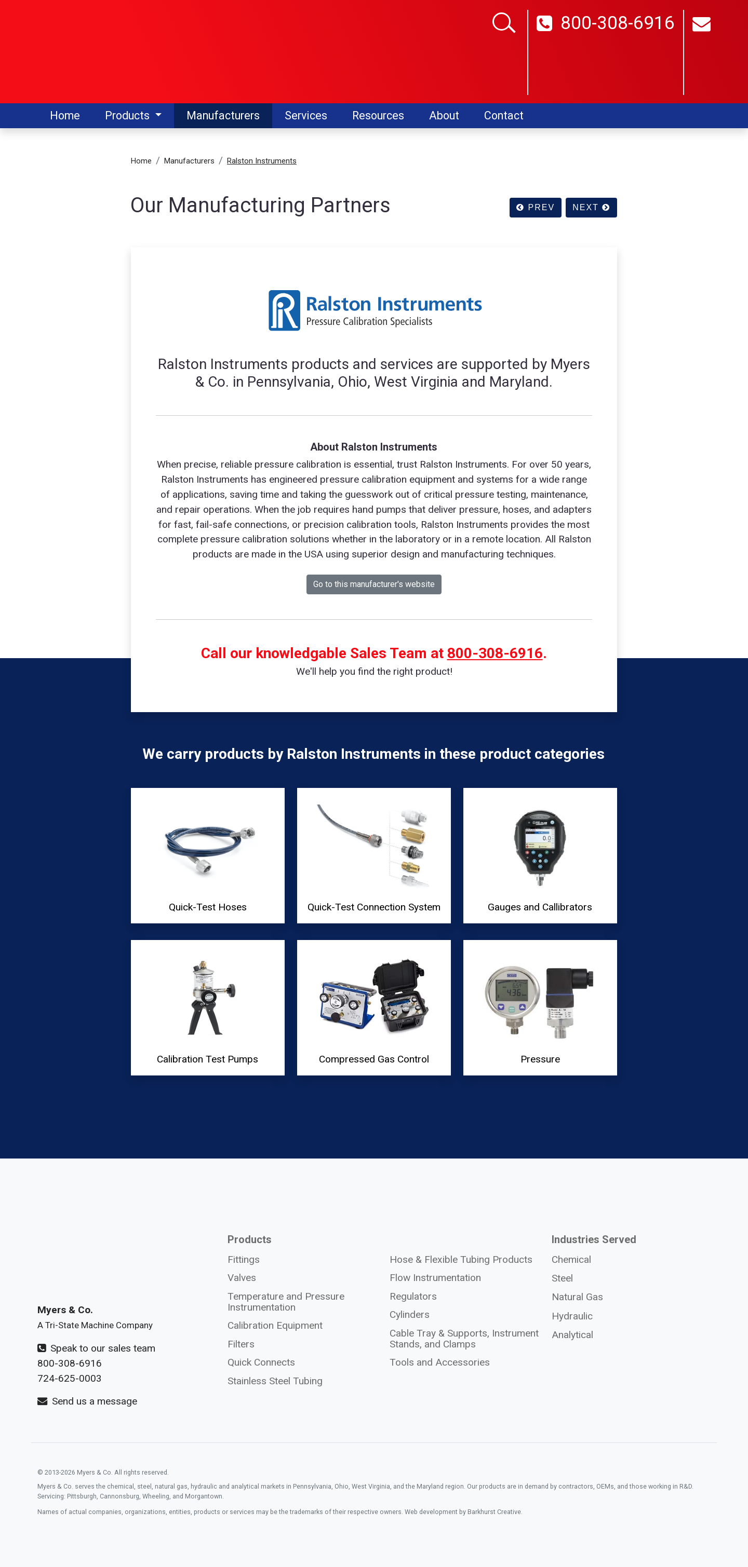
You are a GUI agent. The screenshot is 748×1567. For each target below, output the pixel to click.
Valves (242, 1278)
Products (128, 115)
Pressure (540, 1006)
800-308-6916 (606, 53)
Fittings (244, 1259)
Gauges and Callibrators (540, 854)
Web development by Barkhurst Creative (463, 1512)
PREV (535, 207)
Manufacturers (223, 115)
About (444, 115)
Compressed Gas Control (374, 1006)
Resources (378, 115)
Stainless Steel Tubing (275, 1381)
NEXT (591, 207)
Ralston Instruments (262, 161)
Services (306, 115)
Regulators (413, 1296)
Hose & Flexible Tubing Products (461, 1259)
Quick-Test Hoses (207, 854)
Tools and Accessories (440, 1362)
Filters (241, 1344)
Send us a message (87, 1401)
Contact (504, 115)
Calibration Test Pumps (207, 1006)
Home (65, 115)
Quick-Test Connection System (374, 854)
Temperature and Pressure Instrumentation (286, 1301)
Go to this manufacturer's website (374, 584)
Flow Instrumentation (435, 1278)
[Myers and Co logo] (102, 51)
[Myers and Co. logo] (102, 1247)
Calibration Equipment (275, 1325)
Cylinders (410, 1314)
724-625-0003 (69, 1378)
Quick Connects (261, 1362)
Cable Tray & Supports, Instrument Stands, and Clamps (464, 1338)
